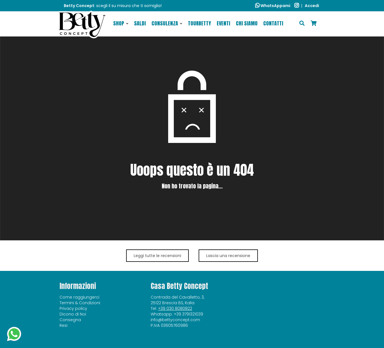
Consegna (70, 320)
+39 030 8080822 (175, 308)
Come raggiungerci (79, 297)
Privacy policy (73, 308)
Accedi (312, 5)
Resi (63, 325)
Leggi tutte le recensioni (157, 255)
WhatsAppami (272, 5)
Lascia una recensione (228, 255)
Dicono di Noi (73, 314)
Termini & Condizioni (80, 303)
